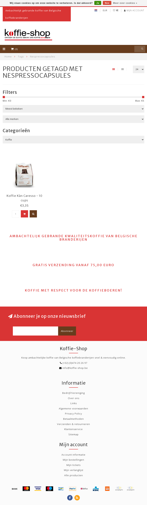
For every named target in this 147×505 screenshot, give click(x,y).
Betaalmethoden (73, 418)
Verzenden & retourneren (73, 424)
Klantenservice (73, 429)
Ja (97, 3)
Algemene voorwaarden (73, 408)
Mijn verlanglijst (73, 470)
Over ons (73, 398)
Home (8, 56)
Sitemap (73, 434)
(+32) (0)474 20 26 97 (75, 362)
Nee (107, 3)
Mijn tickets (73, 465)
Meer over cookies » (125, 3)
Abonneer (67, 331)
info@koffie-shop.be (75, 368)
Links (73, 403)
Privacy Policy (73, 413)
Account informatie (73, 454)
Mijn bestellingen (73, 459)
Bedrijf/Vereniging (73, 393)
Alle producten (73, 475)
